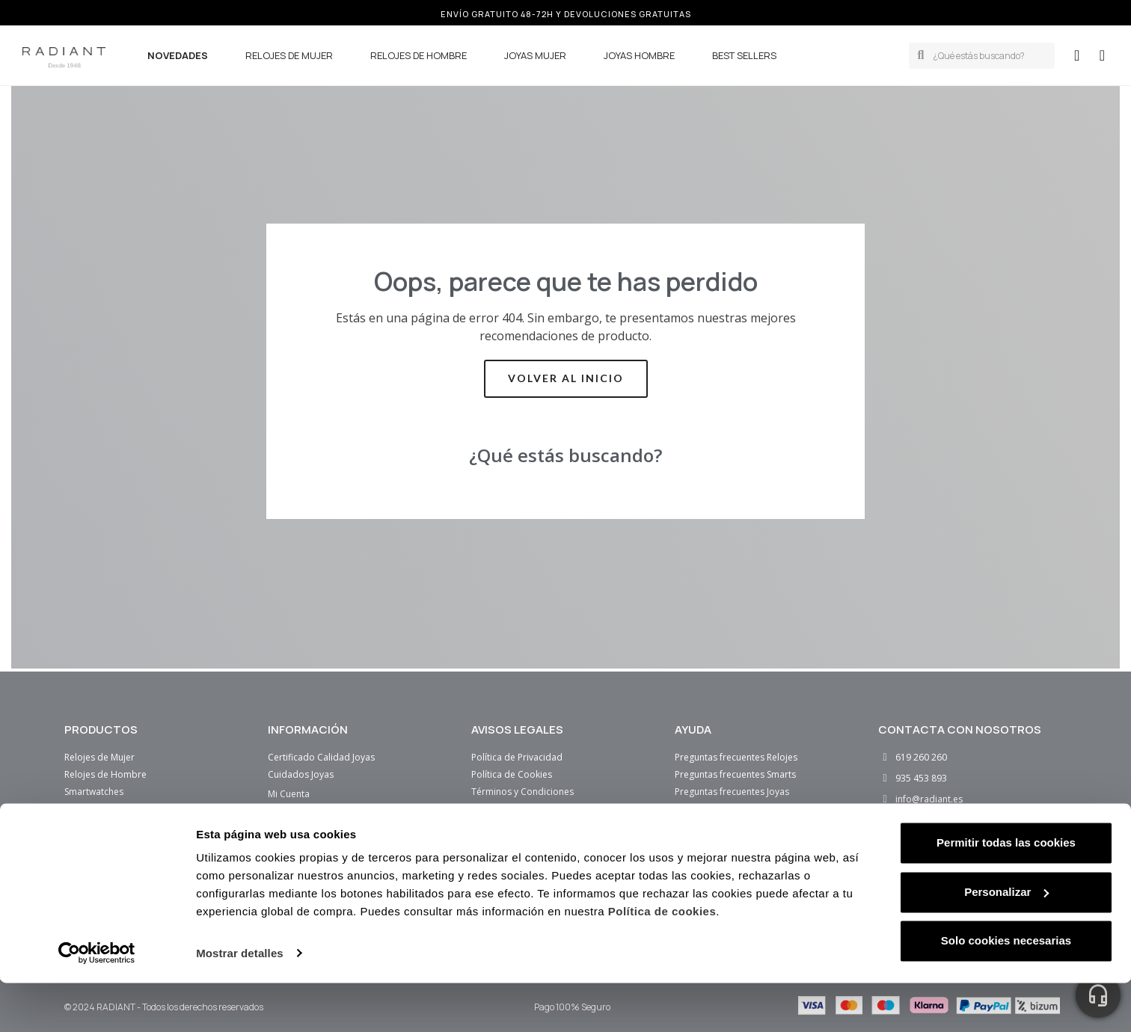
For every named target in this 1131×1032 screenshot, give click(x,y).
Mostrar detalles (239, 1002)
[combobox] (989, 56)
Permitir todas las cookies (1006, 892)
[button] (1102, 55)
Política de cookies (662, 961)
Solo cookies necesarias (1006, 990)
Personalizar (1006, 941)
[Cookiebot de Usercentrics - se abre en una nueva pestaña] (96, 1003)
